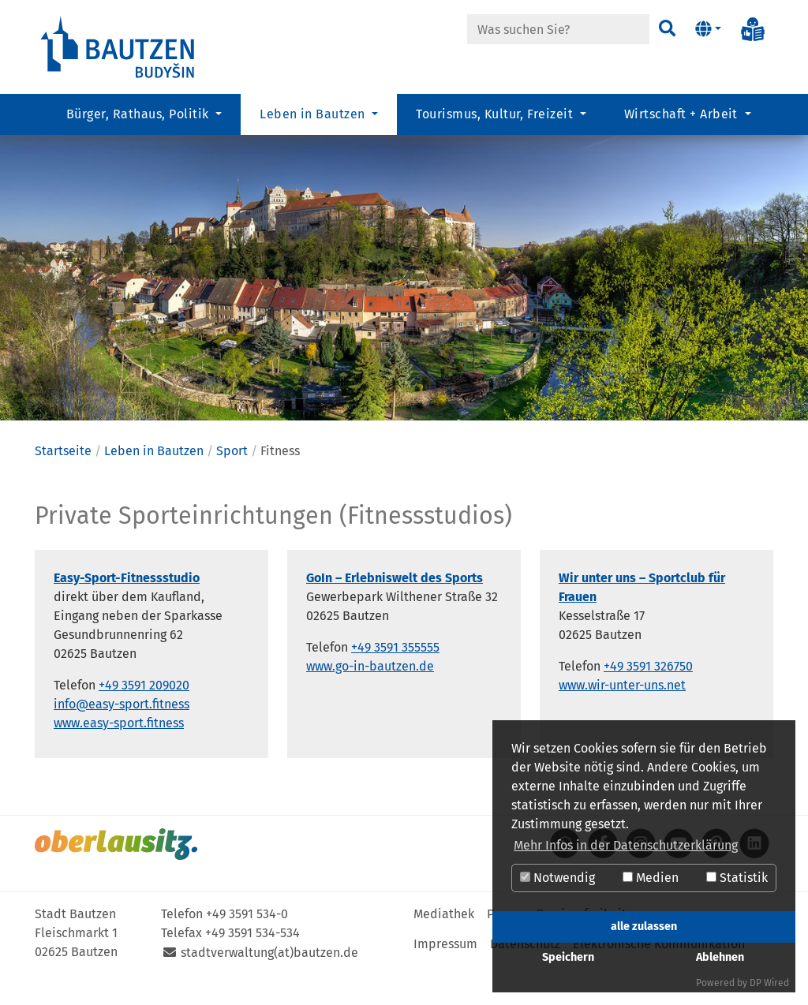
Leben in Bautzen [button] (314, 114)
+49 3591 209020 (144, 715)
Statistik (737, 877)
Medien (651, 877)
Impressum (445, 973)
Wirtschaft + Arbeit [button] (683, 114)
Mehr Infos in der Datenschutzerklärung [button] (626, 845)
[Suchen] (666, 29)
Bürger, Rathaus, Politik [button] (139, 114)
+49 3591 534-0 (247, 943)
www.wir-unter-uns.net (622, 715)
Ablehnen (720, 957)
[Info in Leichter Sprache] (753, 29)
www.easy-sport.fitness (119, 752)
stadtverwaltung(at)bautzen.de (269, 982)
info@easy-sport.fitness (121, 734)
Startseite (63, 480)
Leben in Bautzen (154, 480)
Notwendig (557, 877)
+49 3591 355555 (395, 677)
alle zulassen (644, 926)
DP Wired (769, 982)
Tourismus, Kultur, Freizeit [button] (496, 114)
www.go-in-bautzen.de (370, 696)
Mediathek (443, 943)
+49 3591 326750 (648, 696)
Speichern (568, 957)
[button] (708, 29)
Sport (232, 480)
